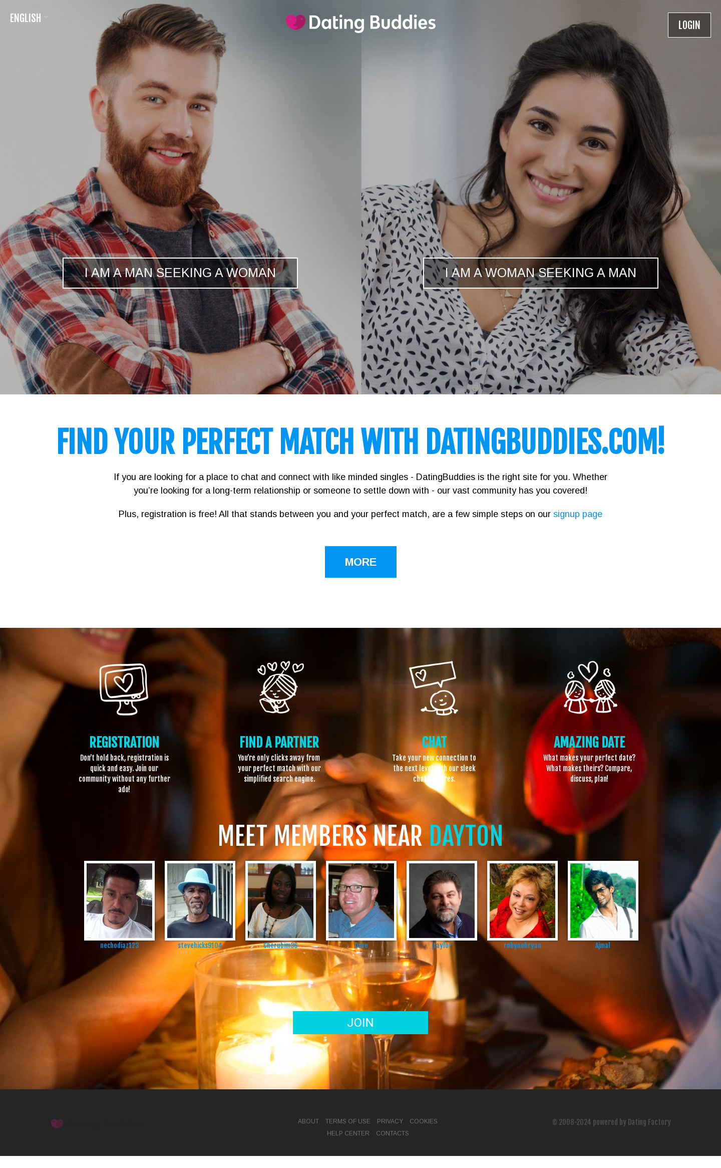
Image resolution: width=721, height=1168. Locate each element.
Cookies (424, 1121)
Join (360, 1023)
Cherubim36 (280, 945)
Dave (361, 945)
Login (689, 25)
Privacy (390, 1121)
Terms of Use (348, 1121)
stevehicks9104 (200, 945)
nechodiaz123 (119, 945)
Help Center (348, 1133)
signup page (577, 514)
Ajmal (602, 945)
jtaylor (442, 945)
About (308, 1121)
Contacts (392, 1133)
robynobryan (522, 945)
